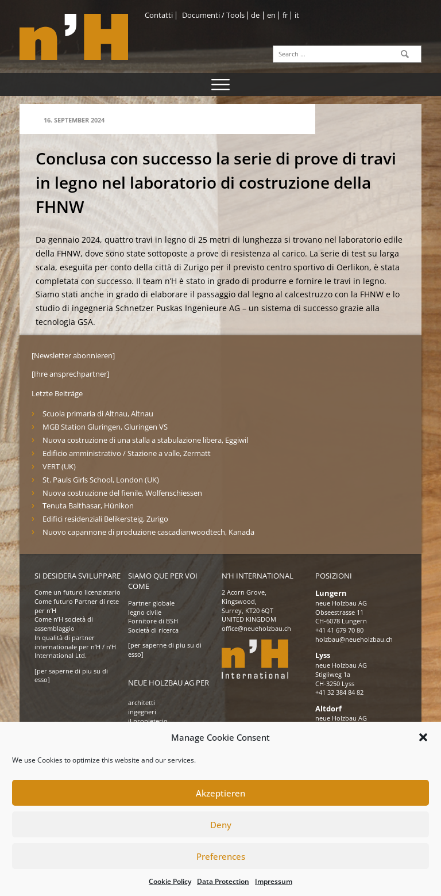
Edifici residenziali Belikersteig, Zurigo (105, 519)
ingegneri (142, 712)
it (297, 15)
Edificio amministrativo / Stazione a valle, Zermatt (126, 453)
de (255, 15)
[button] (423, 737)
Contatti (159, 15)
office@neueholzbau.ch (256, 629)
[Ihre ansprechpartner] (70, 374)
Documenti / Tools (213, 15)
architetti (141, 703)
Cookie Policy (170, 881)
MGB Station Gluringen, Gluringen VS (105, 427)
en (271, 15)
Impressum (273, 881)
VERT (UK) (59, 467)
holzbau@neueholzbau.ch (354, 639)
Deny (220, 824)
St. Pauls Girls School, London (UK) (100, 480)
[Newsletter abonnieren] (73, 356)
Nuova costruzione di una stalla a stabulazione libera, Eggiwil (145, 440)
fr (285, 15)
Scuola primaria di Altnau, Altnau (97, 414)
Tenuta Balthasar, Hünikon (88, 506)
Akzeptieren (220, 793)
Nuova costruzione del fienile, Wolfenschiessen (122, 493)
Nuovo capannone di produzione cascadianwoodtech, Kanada (148, 532)
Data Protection (223, 881)
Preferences (220, 856)
